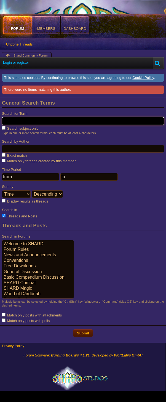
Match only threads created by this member (39, 161)
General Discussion (38, 272)
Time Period (11, 169)
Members (46, 28)
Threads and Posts (19, 216)
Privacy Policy (13, 346)
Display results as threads (25, 201)
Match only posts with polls (26, 320)
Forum (17, 28)
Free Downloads (38, 266)
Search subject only (20, 128)
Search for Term (14, 113)
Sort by (7, 187)
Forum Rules (38, 249)
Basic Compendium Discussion (38, 277)
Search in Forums (16, 236)
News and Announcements (38, 255)
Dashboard (74, 28)
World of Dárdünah (38, 294)
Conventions (38, 260)
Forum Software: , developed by (82, 355)
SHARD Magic (38, 288)
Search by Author (16, 141)
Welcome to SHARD (38, 244)
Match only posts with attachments (32, 315)
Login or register (16, 62)
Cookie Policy (143, 78)
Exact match (14, 155)
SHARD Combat (38, 283)
